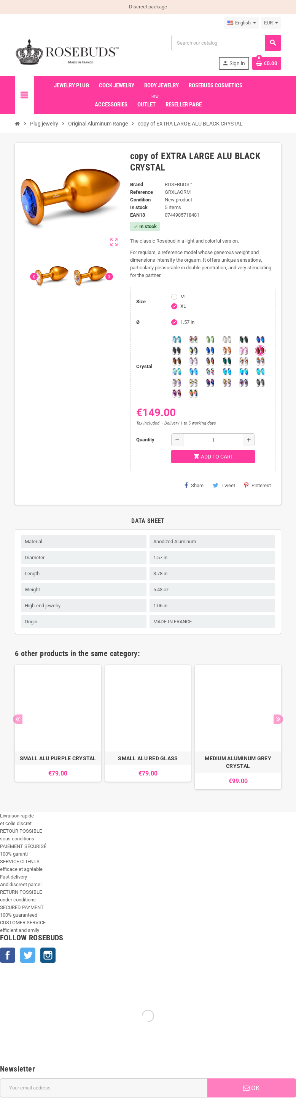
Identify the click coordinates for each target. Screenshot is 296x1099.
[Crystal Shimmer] (193, 382)
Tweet (224, 485)
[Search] (226, 43)
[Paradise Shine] (226, 382)
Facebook (7, 955)
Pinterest (257, 485)
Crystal (144, 366)
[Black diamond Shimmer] (226, 372)
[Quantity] (213, 440)
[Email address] (103, 1087)
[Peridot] (243, 372)
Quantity (145, 439)
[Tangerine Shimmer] (210, 372)
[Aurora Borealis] (193, 340)
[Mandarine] (226, 350)
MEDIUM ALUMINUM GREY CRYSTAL (238, 762)
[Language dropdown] (241, 23)
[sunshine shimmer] (243, 361)
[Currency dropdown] (271, 23)
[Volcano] (210, 361)
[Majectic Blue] (210, 350)
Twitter (27, 955)
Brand (136, 184)
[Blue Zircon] (226, 361)
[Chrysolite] (210, 340)
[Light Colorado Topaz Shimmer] (193, 372)
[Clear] (226, 340)
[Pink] (243, 350)
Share (194, 485)
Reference (141, 192)
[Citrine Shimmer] (260, 361)
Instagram (48, 955)
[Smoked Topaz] (176, 361)
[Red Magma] (260, 350)
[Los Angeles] (193, 350)
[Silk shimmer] (176, 382)
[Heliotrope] (260, 340)
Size (141, 301)
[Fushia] (176, 393)
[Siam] (176, 372)
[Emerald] (243, 340)
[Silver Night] (260, 382)
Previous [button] (17, 719)
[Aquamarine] (176, 340)
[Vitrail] (193, 393)
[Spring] (193, 361)
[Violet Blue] (210, 382)
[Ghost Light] (243, 382)
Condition (140, 200)
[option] (58, 727)
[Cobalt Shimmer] (260, 372)
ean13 (137, 215)
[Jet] (176, 350)
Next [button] (278, 719)
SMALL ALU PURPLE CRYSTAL (58, 758)
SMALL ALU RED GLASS (148, 758)
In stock (139, 207)
